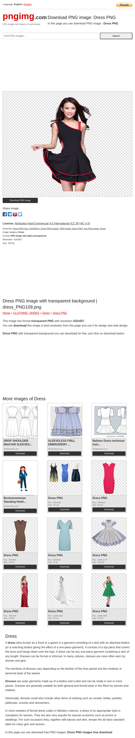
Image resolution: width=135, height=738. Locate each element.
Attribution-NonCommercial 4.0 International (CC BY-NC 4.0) (52, 223)
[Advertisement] (67, 66)
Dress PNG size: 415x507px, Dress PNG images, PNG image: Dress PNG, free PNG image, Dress (59, 228)
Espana (27, 4)
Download (20, 453)
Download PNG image (20, 200)
